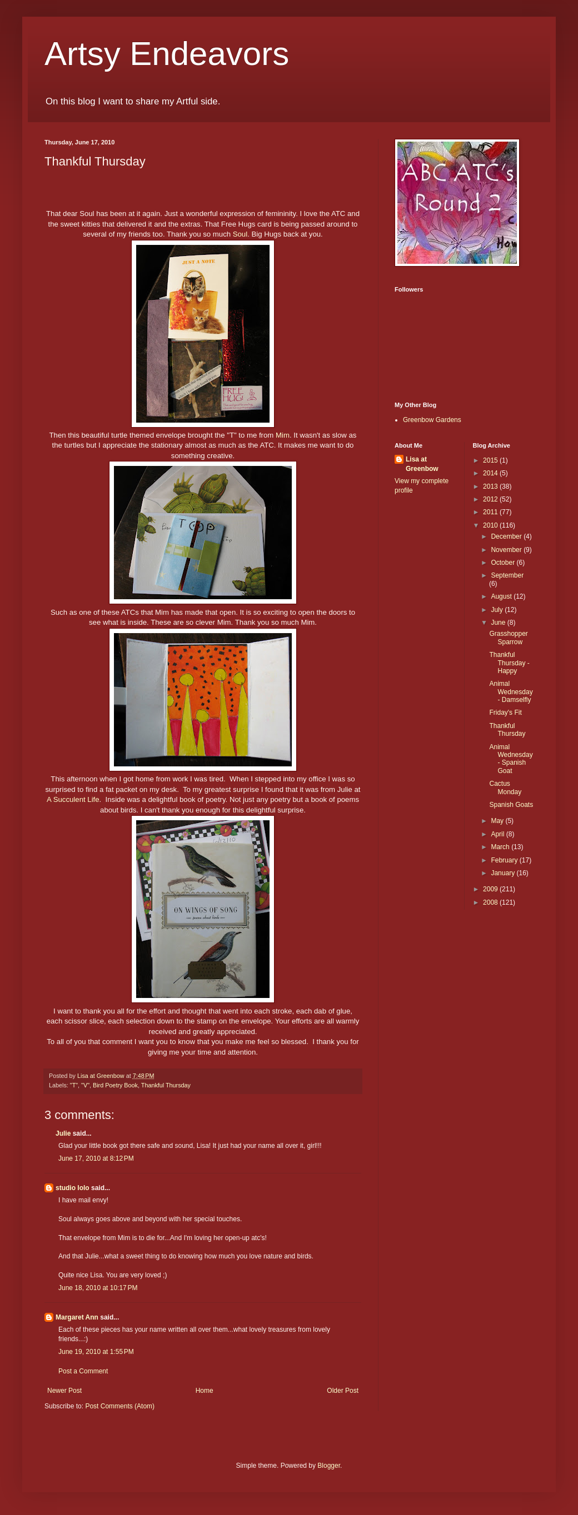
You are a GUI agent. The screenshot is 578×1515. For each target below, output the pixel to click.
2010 (491, 525)
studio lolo (72, 1188)
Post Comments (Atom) (120, 1406)
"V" (85, 1085)
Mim (283, 435)
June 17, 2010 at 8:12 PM (96, 1158)
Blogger (328, 1465)
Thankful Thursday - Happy (509, 663)
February (505, 860)
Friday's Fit (505, 712)
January (503, 873)
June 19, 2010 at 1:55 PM (96, 1352)
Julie (63, 1133)
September (507, 575)
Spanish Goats (511, 805)
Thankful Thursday (166, 1085)
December (507, 536)
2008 (491, 902)
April (498, 834)
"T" (74, 1085)
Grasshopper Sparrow (508, 637)
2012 (491, 499)
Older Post (342, 1390)
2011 (491, 512)
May (498, 821)
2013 (491, 486)
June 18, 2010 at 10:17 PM (97, 1288)
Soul (240, 234)
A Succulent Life (73, 799)
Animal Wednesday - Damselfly (510, 692)
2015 (491, 460)
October (503, 562)
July (498, 610)
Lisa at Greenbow (422, 464)
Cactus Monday (505, 787)
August (502, 596)
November (507, 550)
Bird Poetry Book (115, 1085)
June (499, 622)
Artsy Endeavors (166, 53)
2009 (491, 889)
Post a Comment (83, 1371)
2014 (491, 473)
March (501, 847)
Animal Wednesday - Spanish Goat (510, 759)
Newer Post (64, 1390)
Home (204, 1390)
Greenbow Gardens (432, 420)
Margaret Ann (77, 1317)
